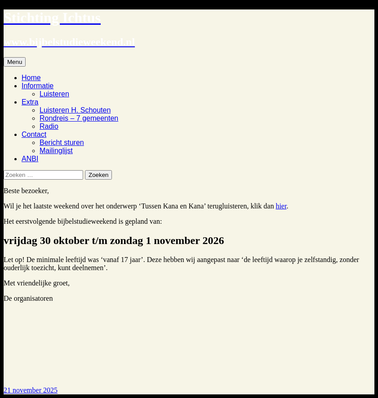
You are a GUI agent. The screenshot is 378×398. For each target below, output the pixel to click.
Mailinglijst (56, 150)
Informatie (37, 86)
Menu (14, 62)
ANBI (30, 159)
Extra (30, 102)
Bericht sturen (62, 142)
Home (31, 77)
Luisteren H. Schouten (75, 110)
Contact (34, 134)
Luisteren (54, 94)
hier (281, 206)
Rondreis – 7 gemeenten (79, 118)
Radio (49, 126)
